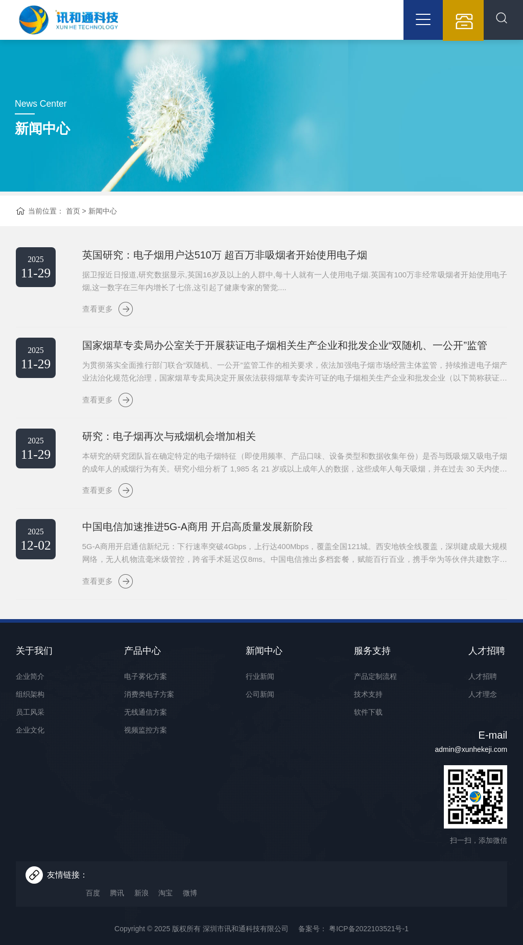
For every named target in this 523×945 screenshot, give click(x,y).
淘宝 (172, 886)
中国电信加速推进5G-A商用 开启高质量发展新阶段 (190, 536)
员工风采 (30, 723)
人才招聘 (482, 687)
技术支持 (368, 705)
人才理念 (482, 705)
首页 (73, 220)
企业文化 (30, 741)
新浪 (148, 886)
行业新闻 (260, 687)
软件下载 (368, 723)
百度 (99, 886)
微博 (197, 886)
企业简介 (30, 687)
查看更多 (100, 318)
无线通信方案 (145, 723)
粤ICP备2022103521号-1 (368, 922)
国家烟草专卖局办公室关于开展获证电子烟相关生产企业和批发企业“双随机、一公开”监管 (277, 355)
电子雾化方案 (145, 687)
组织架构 (30, 705)
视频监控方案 (145, 741)
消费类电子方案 (149, 705)
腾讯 (124, 886)
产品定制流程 (375, 687)
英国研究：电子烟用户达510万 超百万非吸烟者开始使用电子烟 (217, 264)
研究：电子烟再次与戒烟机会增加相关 (161, 446)
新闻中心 (102, 220)
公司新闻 (260, 705)
